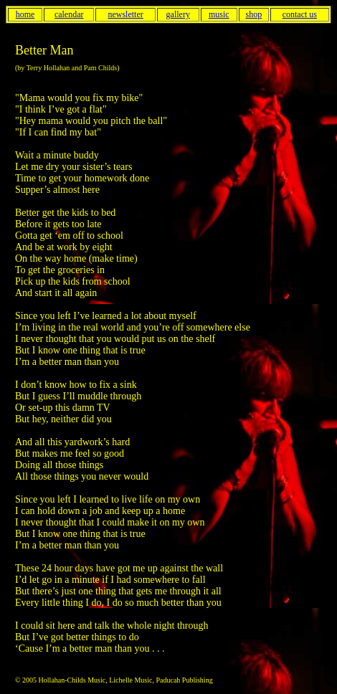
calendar (69, 14)
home (25, 14)
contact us (300, 14)
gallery (178, 14)
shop (253, 14)
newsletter (125, 14)
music (219, 14)
